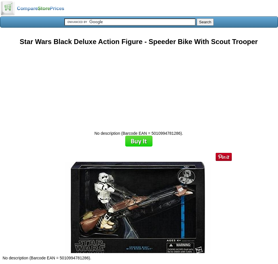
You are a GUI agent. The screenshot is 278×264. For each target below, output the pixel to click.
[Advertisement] (139, 86)
